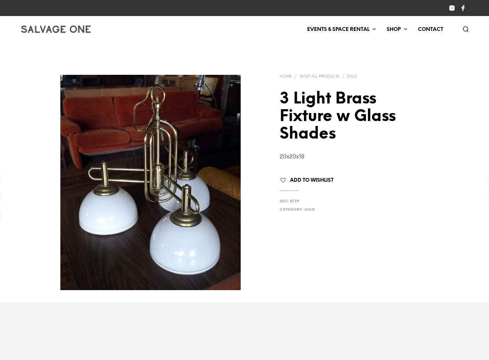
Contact (430, 29)
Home (286, 76)
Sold (352, 76)
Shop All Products (319, 76)
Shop (394, 29)
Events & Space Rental (338, 29)
